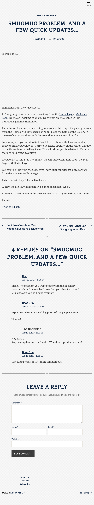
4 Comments (58, 39)
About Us (24, 483)
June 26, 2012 (39, 39)
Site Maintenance (47, 16)
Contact (25, 486)
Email (51, 432)
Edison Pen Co (17, 498)
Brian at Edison (11, 207)
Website (15, 444)
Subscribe (25, 489)
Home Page (66, 114)
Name (15, 432)
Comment (17, 408)
